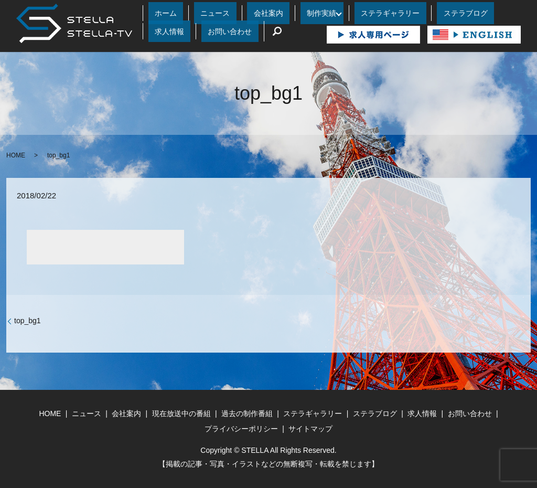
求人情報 (431, 13)
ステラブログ (386, 13)
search (156, 31)
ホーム (158, 13)
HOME (15, 154)
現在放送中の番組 (181, 413)
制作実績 (269, 13)
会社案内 (231, 13)
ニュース (193, 13)
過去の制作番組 (247, 413)
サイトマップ (310, 428)
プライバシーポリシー (241, 428)
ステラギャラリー (327, 13)
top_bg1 (27, 320)
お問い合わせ (476, 13)
